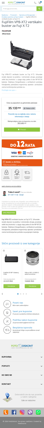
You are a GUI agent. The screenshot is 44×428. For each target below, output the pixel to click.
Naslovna (5, 15)
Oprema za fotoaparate (27, 15)
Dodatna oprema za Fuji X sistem (12, 17)
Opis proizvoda (9, 213)
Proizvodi (13, 15)
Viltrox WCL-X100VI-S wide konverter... (32, 273)
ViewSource (22, 423)
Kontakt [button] (6, 384)
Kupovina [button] (6, 357)
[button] (36, 41)
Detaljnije (11, 286)
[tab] (22, 357)
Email (22, 195)
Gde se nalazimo (28, 400)
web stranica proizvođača (11, 186)
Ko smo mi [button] (7, 375)
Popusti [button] (6, 366)
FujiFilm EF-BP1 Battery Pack (11, 273)
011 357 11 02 (13, 195)
